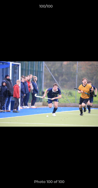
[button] (79, 7)
